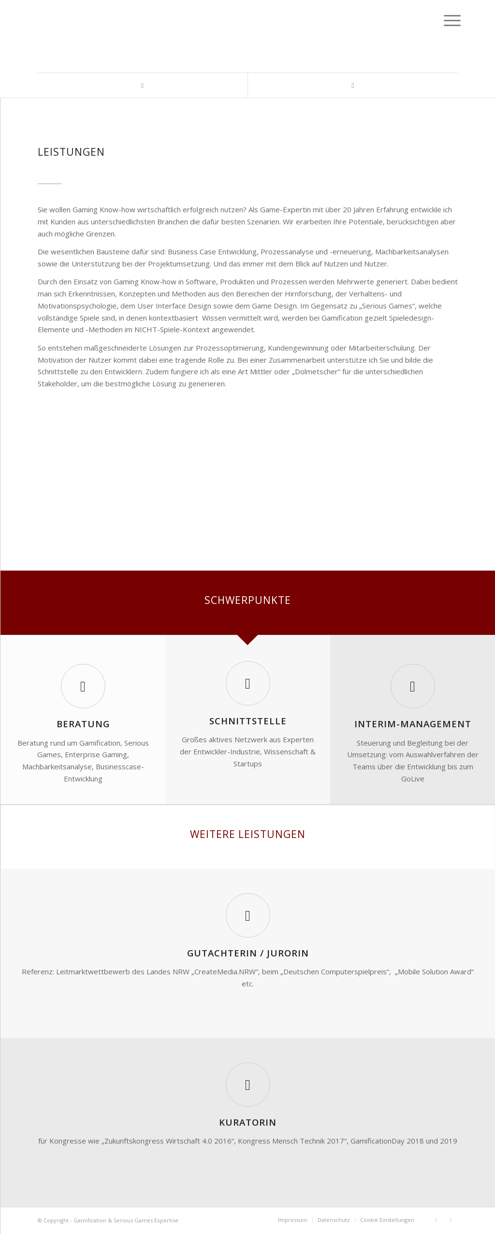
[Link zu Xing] (353, 85)
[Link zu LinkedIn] (142, 85)
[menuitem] (292, 1220)
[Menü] (444, 20)
